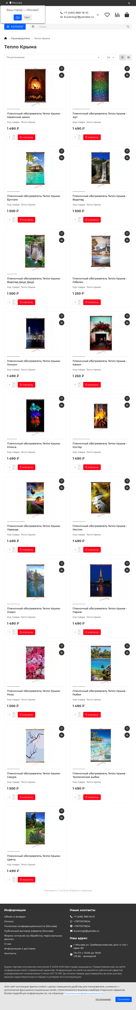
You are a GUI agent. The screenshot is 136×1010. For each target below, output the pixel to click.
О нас (7, 943)
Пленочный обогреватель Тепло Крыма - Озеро (34, 610)
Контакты (10, 953)
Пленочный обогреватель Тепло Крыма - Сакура (34, 775)
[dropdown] (7, 3)
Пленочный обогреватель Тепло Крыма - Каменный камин (34, 115)
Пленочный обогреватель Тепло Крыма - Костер (100, 445)
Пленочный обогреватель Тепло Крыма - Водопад (100, 197)
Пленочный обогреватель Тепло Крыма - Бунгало (34, 197)
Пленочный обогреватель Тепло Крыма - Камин (100, 362)
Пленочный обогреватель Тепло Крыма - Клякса (34, 445)
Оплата (8, 921)
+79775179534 (82, 921)
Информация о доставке (19, 948)
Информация (15, 910)
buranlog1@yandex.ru (76, 17)
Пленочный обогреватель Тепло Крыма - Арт (100, 115)
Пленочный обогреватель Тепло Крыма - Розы (34, 692)
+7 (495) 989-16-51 (73, 13)
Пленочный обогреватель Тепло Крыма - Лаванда (34, 527)
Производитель (20, 38)
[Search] (84, 27)
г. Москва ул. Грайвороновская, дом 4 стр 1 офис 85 (100, 946)
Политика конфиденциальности (83, 993)
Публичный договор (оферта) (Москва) (28, 930)
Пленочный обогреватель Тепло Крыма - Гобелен (100, 280)
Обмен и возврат (15, 916)
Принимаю (124, 999)
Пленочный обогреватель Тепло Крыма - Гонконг (34, 362)
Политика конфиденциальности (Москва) (30, 926)
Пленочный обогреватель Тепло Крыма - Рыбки (100, 692)
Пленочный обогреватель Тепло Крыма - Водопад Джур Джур (34, 280)
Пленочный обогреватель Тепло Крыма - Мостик (100, 527)
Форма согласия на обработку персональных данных (33, 937)
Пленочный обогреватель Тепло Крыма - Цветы (34, 857)
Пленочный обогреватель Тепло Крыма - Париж (100, 610)
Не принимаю (103, 999)
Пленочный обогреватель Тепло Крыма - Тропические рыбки (100, 775)
